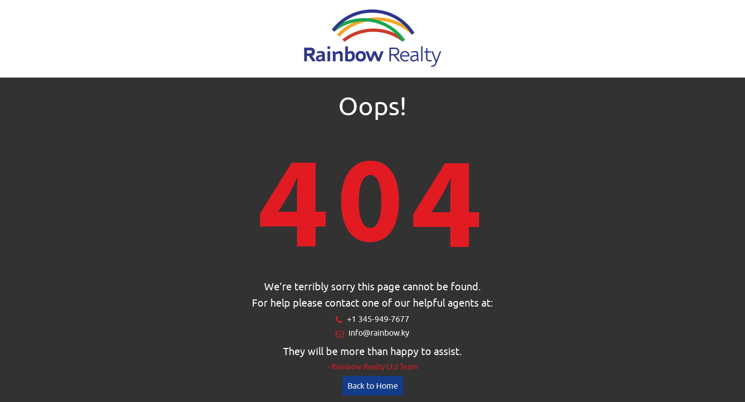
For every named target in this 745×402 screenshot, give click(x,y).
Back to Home (372, 385)
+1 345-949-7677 (378, 318)
